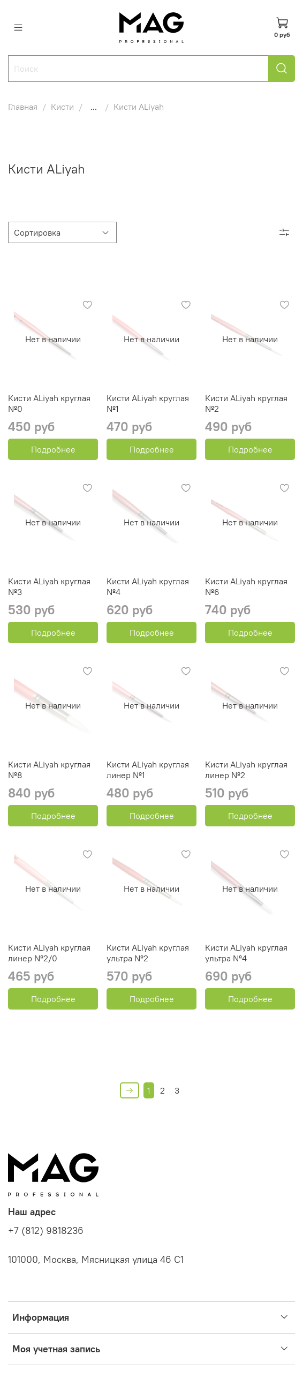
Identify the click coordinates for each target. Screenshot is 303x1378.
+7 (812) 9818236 (46, 1231)
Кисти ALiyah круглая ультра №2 (148, 952)
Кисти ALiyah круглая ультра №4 (246, 952)
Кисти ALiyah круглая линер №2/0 (49, 952)
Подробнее (53, 449)
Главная (22, 106)
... (93, 106)
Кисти (62, 106)
